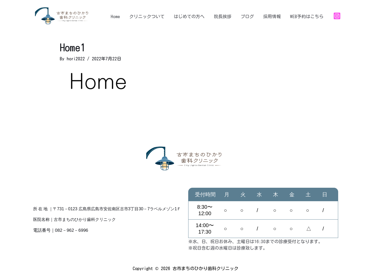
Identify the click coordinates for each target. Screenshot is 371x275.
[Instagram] (337, 16)
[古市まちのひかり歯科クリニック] (63, 15)
